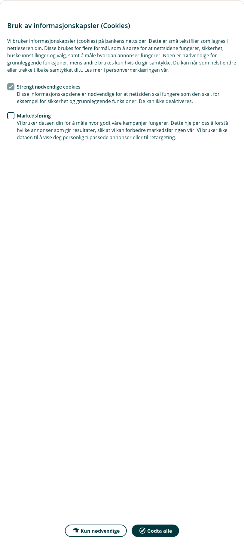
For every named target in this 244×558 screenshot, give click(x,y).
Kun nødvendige (96, 530)
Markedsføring (34, 115)
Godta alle (155, 530)
